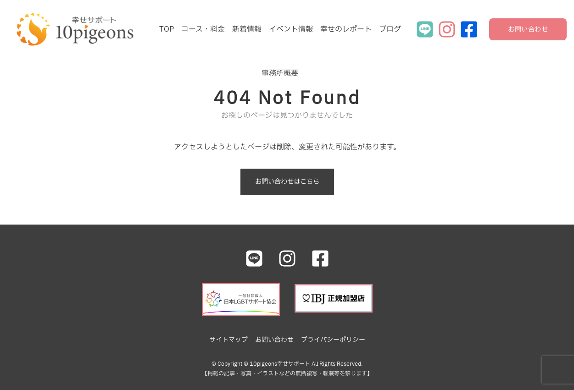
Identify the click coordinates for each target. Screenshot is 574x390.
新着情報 (247, 29)
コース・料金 (203, 29)
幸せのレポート (346, 29)
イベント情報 (291, 29)
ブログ (390, 29)
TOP (166, 29)
